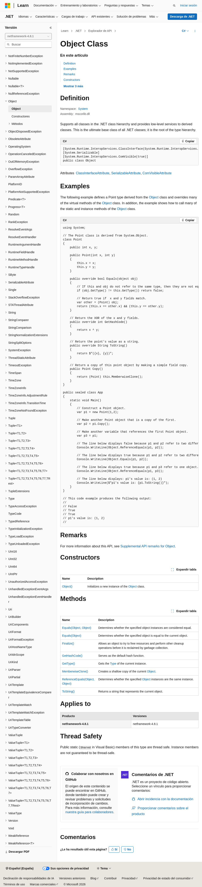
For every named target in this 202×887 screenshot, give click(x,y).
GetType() (68, 663)
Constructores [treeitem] (21, 116)
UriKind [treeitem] (13, 662)
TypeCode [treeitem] (15, 513)
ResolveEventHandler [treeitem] (22, 237)
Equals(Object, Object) (76, 627)
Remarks (69, 74)
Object (154, 197)
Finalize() (68, 643)
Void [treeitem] (11, 828)
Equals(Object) (71, 635)
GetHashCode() (72, 655)
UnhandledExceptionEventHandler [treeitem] (30, 599)
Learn (65, 30)
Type (113, 663)
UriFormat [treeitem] (14, 632)
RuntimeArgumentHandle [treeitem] (24, 244)
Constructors (72, 79)
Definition (70, 63)
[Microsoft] (7, 5)
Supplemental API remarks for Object (147, 546)
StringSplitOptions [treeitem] (19, 342)
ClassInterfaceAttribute (92, 173)
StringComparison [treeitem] (19, 327)
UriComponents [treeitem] (18, 624)
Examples (70, 68)
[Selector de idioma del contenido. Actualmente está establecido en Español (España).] (19, 868)
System (83, 108)
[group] (129, 154)
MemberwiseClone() (75, 671)
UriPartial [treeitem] (14, 677)
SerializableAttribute (126, 173)
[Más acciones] (195, 31)
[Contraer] (50, 27)
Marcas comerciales (42, 884)
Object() (67, 586)
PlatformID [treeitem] (15, 184)
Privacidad (128, 878)
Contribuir (110, 878)
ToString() (68, 691)
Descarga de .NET (182, 16)
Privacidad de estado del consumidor (167, 878)
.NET (78, 30)
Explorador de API (100, 30)
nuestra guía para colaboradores (89, 812)
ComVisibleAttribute (157, 173)
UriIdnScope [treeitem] (16, 654)
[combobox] (28, 36)
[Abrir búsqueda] (174, 5)
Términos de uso (14, 884)
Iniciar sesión (188, 5)
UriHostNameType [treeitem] (20, 647)
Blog (93, 878)
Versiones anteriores (72, 878)
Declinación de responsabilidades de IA (28, 878)
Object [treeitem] (16, 108)
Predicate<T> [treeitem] (17, 199)
